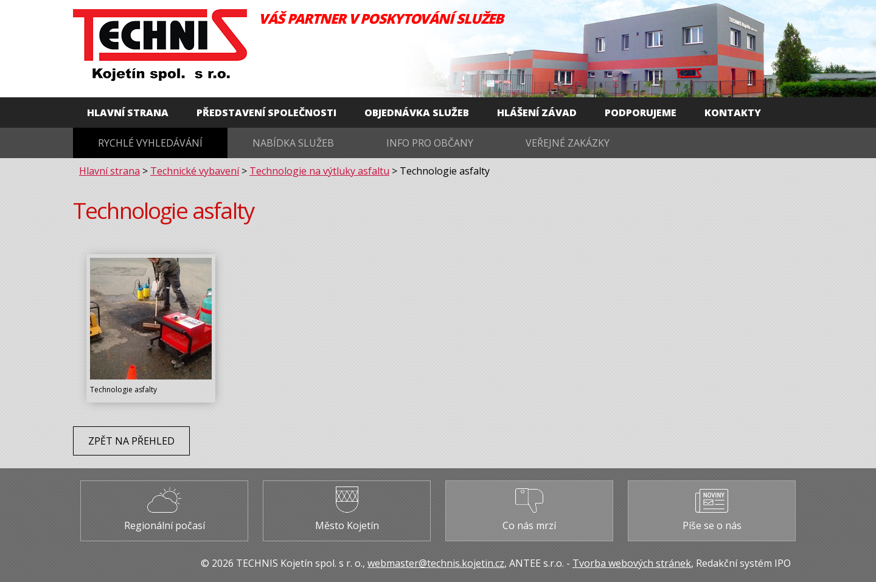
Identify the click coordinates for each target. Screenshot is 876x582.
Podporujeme (640, 112)
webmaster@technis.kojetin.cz (435, 563)
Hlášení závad (537, 112)
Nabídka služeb (293, 143)
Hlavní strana (128, 112)
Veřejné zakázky (568, 143)
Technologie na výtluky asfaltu (319, 171)
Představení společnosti (266, 112)
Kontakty (732, 112)
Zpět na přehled (131, 441)
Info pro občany (429, 143)
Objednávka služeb (416, 112)
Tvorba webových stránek (631, 563)
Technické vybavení (194, 171)
